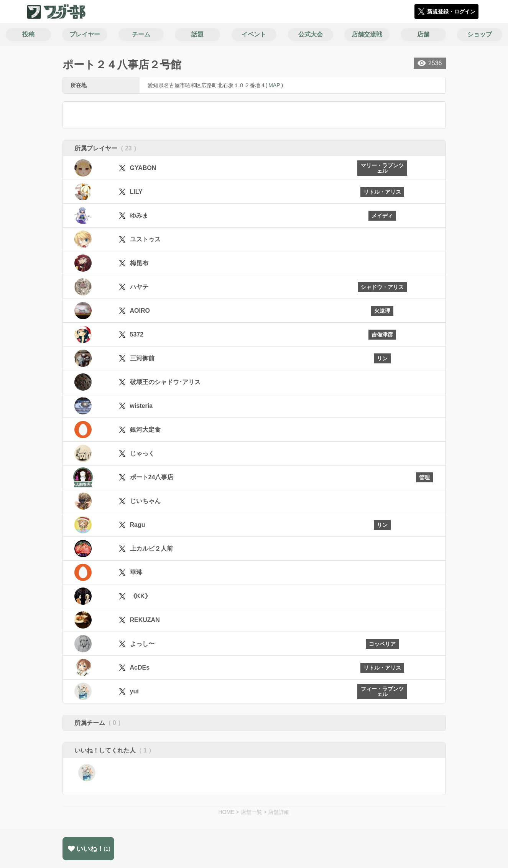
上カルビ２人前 (151, 548)
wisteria (141, 406)
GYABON (143, 168)
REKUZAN (145, 620)
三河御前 (142, 358)
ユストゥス (145, 239)
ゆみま (139, 215)
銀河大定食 (145, 429)
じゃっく (142, 453)
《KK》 (140, 596)
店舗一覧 (251, 812)
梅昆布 (139, 263)
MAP (274, 85)
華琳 (136, 572)
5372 (137, 334)
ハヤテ (139, 287)
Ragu (137, 524)
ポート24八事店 (152, 477)
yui (134, 691)
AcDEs (140, 667)
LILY (136, 191)
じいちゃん (145, 501)
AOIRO (140, 310)
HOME (227, 812)
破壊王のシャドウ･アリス (165, 382)
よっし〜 (142, 643)
